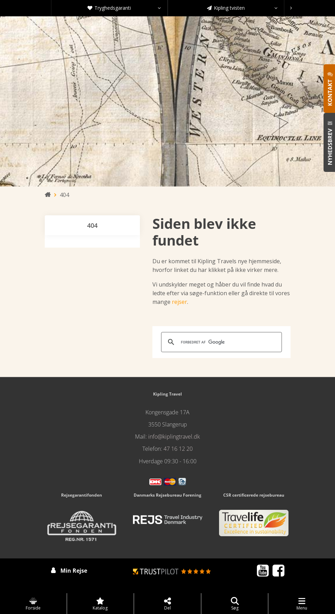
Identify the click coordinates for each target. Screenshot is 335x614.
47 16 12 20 (178, 449)
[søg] (220, 342)
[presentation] (291, 8)
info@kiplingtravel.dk (174, 436)
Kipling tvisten (242, 8)
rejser (179, 302)
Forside (33, 604)
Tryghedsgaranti (124, 8)
